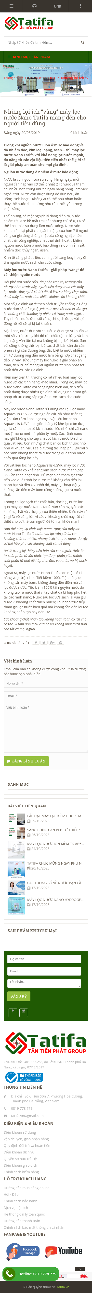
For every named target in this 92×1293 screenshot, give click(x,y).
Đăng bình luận (26, 761)
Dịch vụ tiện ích (16, 1207)
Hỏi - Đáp (11, 1194)
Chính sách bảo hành (20, 1201)
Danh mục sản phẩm (29, 56)
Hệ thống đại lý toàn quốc (24, 1214)
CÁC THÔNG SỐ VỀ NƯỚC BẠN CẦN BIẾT (59, 882)
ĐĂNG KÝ (19, 996)
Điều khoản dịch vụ (19, 1152)
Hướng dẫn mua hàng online (26, 1187)
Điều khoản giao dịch (20, 1165)
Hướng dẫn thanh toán (22, 1220)
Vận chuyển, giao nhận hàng (26, 1139)
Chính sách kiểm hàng (21, 1172)
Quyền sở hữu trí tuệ (20, 1158)
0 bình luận (79, 132)
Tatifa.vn (62, 1287)
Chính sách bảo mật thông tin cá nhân (34, 1227)
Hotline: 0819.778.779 (37, 1273)
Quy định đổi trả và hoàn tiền (27, 1145)
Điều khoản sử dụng (20, 1132)
